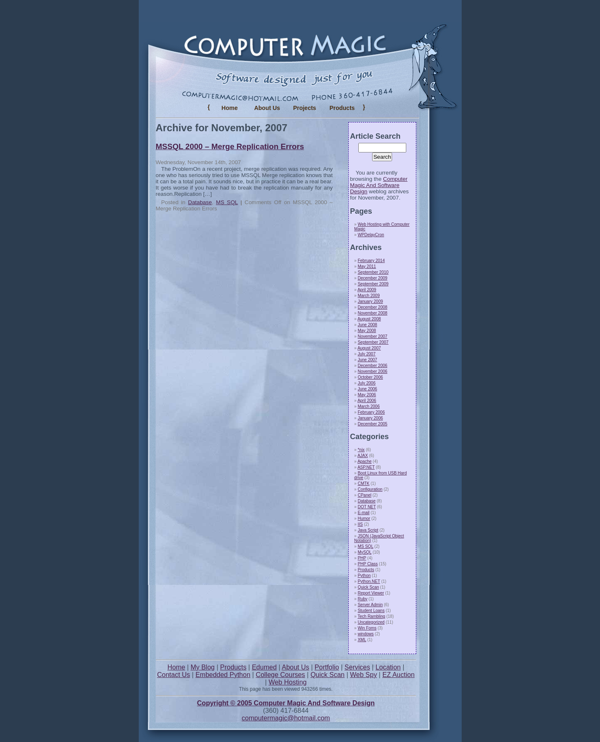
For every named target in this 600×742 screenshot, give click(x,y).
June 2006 (367, 389)
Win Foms (367, 628)
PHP (362, 558)
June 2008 (367, 324)
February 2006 (371, 412)
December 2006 (372, 365)
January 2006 (370, 418)
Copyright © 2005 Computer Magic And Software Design (286, 703)
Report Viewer (371, 593)
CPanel (364, 495)
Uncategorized (371, 622)
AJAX (363, 455)
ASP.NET (366, 467)
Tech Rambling (371, 616)
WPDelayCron (371, 234)
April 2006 (367, 400)
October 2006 (370, 377)
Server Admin (370, 604)
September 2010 (373, 272)
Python (364, 575)
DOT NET (367, 507)
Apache (365, 461)
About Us (267, 108)
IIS (360, 524)
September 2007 (373, 342)
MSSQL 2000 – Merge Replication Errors (230, 146)
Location (388, 667)
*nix (361, 449)
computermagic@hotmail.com (286, 718)
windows (365, 634)
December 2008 (372, 307)
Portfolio (327, 667)
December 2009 (372, 278)
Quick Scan (368, 587)
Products (366, 569)
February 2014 (371, 260)
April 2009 (367, 289)
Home (230, 108)
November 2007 (372, 336)
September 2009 (373, 284)
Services (357, 667)
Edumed (264, 667)
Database (200, 202)
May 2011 (367, 266)
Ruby (362, 599)
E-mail (363, 512)
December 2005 (372, 424)
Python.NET (369, 581)
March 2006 (369, 406)
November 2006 (372, 371)
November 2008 (372, 313)
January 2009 (370, 301)
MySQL (364, 552)
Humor (364, 518)
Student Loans (371, 610)
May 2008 (367, 330)
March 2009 (369, 295)
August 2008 (369, 319)
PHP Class (368, 564)
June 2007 (367, 359)
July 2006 (366, 383)
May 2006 (367, 394)
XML (362, 639)
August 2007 (369, 348)
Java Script (368, 530)
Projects (304, 108)
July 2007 (366, 354)
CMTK (363, 483)
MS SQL (227, 202)
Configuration (370, 489)
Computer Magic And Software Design (379, 185)
